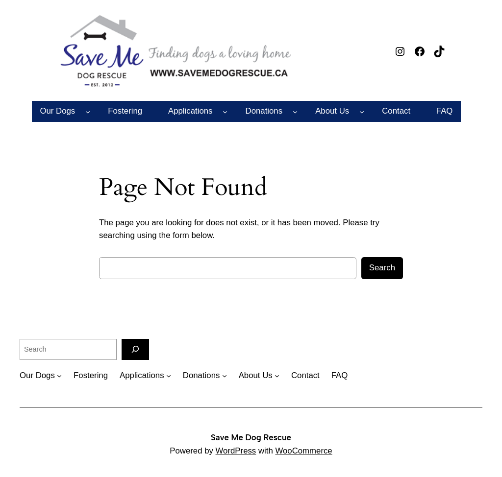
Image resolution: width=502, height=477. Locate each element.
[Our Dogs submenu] (87, 111)
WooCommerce (303, 450)
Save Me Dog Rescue (251, 437)
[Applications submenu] (225, 111)
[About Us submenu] (361, 111)
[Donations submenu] (295, 111)
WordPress (236, 450)
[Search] (135, 349)
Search (382, 267)
